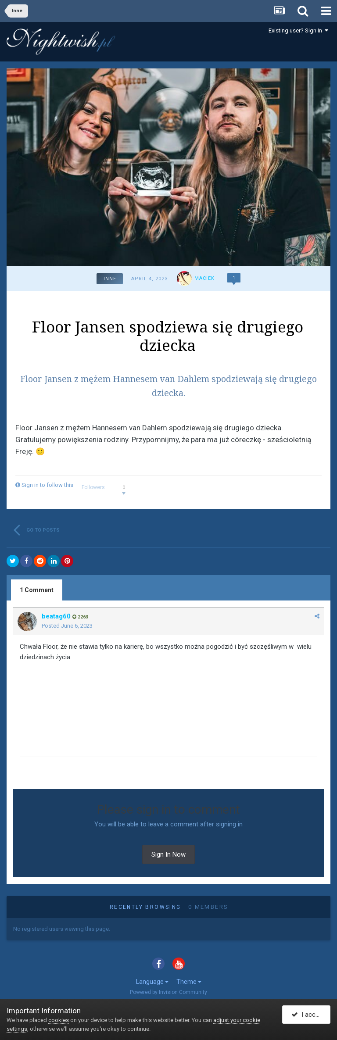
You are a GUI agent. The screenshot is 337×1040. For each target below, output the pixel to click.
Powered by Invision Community (168, 992)
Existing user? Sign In (298, 30)
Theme (188, 981)
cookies (58, 1020)
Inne (110, 278)
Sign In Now (168, 854)
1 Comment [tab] (37, 589)
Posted (67, 625)
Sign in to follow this (47, 485)
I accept (308, 1015)
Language (152, 981)
